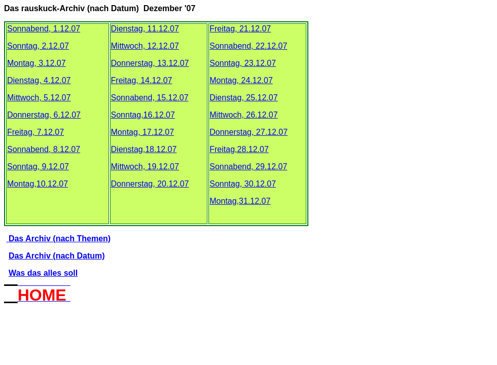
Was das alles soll (43, 273)
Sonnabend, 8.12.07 (43, 149)
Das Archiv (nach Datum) (57, 255)
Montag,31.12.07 (239, 201)
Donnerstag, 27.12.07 (248, 132)
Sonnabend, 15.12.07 (150, 97)
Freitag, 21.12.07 (240, 28)
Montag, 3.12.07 (36, 63)
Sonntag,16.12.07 (143, 115)
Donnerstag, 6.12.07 (44, 115)
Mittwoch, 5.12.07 (38, 97)
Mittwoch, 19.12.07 (145, 166)
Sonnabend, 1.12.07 (43, 28)
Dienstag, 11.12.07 (145, 28)
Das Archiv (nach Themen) (58, 238)
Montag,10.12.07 (37, 183)
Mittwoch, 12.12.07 (145, 46)
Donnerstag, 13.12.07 (150, 63)
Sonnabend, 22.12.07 (248, 46)
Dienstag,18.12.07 (144, 149)
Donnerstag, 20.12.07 (150, 183)
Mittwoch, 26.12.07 (243, 115)
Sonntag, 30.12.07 (242, 183)
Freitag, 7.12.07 (35, 132)
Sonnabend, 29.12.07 (248, 166)
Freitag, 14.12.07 (141, 80)
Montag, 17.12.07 (142, 132)
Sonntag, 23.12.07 (242, 63)
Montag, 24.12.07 (241, 80)
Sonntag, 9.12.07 (38, 166)
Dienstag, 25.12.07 (243, 97)
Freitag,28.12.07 (239, 149)
